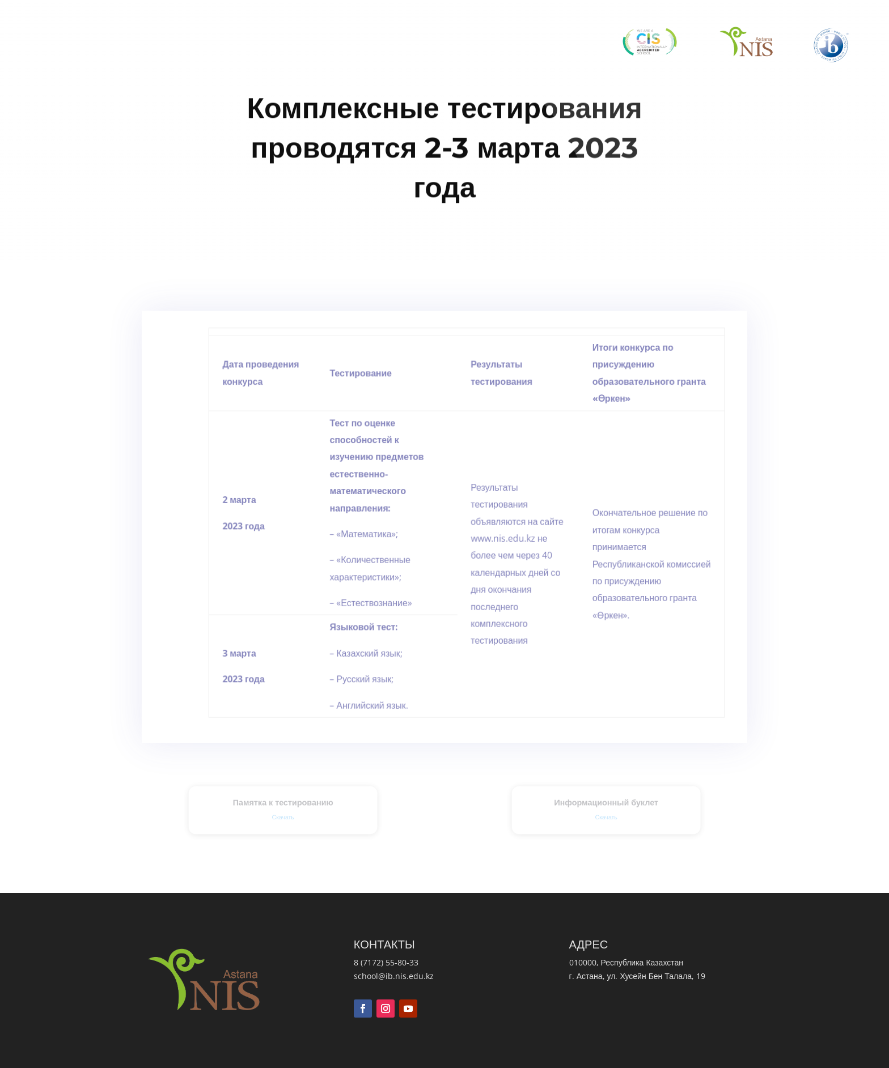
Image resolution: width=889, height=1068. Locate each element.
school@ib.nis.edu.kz (394, 976)
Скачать (283, 816)
